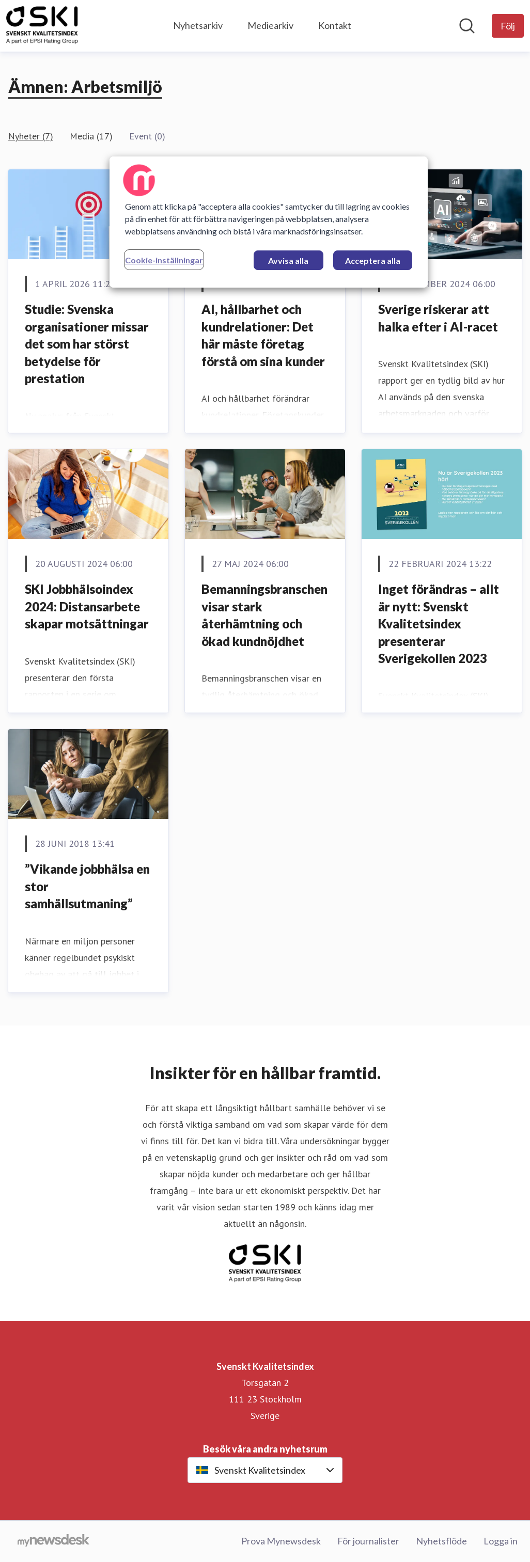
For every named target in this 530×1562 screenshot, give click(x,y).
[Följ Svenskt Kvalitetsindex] (508, 26)
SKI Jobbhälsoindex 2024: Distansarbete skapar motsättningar (87, 606)
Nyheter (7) (30, 136)
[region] (269, 222)
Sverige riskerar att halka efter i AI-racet (438, 318)
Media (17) (91, 136)
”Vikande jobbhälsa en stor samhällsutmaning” (87, 886)
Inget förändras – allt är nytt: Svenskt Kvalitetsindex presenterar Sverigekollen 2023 (438, 623)
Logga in (501, 1541)
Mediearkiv (270, 25)
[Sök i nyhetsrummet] (467, 26)
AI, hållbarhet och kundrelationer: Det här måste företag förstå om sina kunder (263, 335)
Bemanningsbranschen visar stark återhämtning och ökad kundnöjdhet (264, 615)
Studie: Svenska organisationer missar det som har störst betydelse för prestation (87, 344)
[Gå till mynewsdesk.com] (53, 1541)
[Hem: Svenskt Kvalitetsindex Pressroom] (42, 25)
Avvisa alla (288, 260)
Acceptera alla (372, 260)
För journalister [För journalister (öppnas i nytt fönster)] (368, 1541)
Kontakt (334, 25)
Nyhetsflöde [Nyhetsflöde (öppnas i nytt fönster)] (441, 1541)
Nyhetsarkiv (198, 25)
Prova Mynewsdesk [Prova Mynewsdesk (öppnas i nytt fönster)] (281, 1541)
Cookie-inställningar (164, 260)
